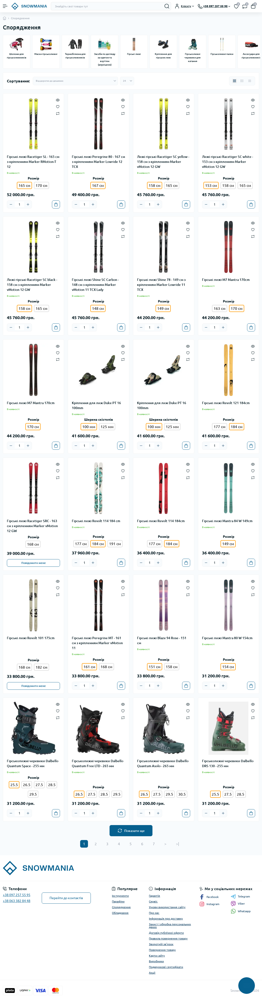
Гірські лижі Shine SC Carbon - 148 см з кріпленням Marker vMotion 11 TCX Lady (95, 285)
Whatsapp (241, 911)
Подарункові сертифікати (166, 966)
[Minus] (11, 204)
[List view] (242, 81)
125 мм (107, 427)
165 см (172, 185)
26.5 (26, 785)
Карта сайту (157, 955)
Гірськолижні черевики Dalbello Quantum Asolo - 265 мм (162, 763)
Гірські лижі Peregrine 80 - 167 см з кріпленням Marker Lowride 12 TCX (98, 162)
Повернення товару (162, 949)
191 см (115, 544)
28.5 (51, 785)
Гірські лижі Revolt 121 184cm (226, 403)
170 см (41, 185)
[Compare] (58, 113)
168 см (33, 544)
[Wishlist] (58, 106)
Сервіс (153, 901)
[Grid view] (234, 81)
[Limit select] (127, 81)
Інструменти (120, 895)
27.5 (39, 785)
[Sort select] (75, 81)
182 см (41, 667)
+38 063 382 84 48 (16, 901)
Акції (152, 972)
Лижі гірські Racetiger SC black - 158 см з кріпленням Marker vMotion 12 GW (32, 285)
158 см (228, 185)
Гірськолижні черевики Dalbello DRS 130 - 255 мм (227, 763)
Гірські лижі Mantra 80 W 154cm (227, 638)
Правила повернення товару (168, 938)
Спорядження (121, 907)
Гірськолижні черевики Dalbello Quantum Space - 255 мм (32, 763)
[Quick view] (58, 100)
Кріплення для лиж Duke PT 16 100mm (96, 405)
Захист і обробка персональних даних (170, 926)
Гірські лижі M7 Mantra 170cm (226, 280)
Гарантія (154, 895)
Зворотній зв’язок (161, 944)
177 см (219, 427)
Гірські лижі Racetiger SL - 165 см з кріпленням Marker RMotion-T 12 (33, 162)
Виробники (156, 961)
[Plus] (28, 204)
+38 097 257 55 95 (16, 895)
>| (177, 844)
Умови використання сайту (167, 907)
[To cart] (56, 204)
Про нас (154, 912)
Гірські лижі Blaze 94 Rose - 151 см (161, 640)
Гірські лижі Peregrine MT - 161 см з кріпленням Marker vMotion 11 (97, 643)
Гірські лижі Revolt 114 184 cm (96, 521)
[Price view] (249, 81)
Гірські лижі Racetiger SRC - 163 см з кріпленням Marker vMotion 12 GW (32, 526)
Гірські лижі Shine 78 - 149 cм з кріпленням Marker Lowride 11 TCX (161, 285)
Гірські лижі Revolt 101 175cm (31, 638)
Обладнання (120, 912)
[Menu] (5, 6)
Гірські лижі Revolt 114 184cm (161, 521)
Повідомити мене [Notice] (33, 562)
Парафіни (118, 901)
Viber (238, 903)
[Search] (167, 6)
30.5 (182, 794)
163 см (219, 308)
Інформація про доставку (166, 918)
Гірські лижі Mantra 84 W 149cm (227, 521)
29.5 (33, 794)
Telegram (240, 896)
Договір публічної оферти (166, 932)
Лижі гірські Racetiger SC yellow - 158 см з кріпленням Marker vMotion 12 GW (163, 162)
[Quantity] (19, 204)
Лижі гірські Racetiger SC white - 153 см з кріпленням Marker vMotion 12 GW (227, 162)
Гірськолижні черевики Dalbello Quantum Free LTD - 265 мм (97, 763)
